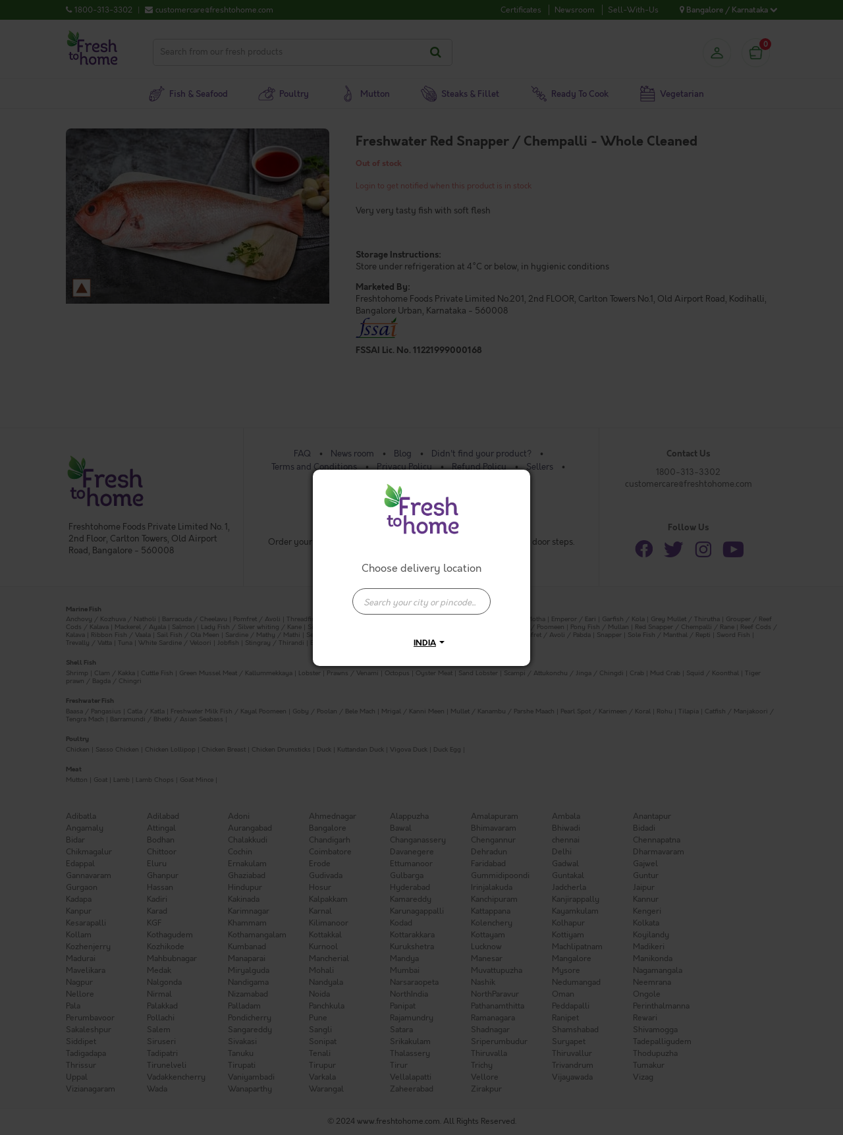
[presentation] (421, 601)
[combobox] (421, 595)
